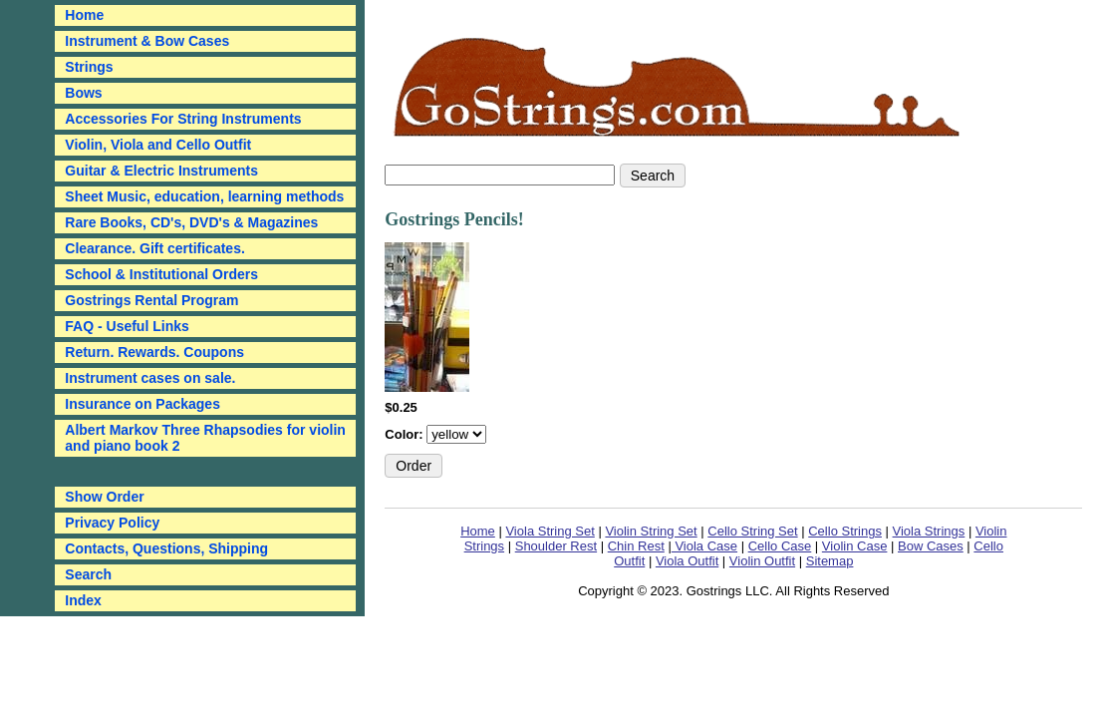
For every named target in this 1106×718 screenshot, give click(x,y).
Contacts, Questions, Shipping (166, 548)
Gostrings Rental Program (151, 300)
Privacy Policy (112, 523)
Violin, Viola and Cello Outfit (158, 145)
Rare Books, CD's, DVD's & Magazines (191, 222)
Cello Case (780, 545)
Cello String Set (752, 531)
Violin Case (855, 545)
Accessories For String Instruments (183, 119)
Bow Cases (931, 545)
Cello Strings (845, 531)
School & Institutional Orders (161, 274)
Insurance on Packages (142, 404)
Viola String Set (549, 531)
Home (477, 531)
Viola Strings (929, 531)
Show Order (104, 497)
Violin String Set (650, 531)
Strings (89, 67)
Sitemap (830, 560)
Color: (405, 434)
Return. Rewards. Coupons (154, 352)
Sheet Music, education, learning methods (204, 196)
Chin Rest (636, 545)
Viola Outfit (687, 560)
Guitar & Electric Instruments (161, 171)
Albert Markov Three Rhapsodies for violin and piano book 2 (205, 438)
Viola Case (704, 545)
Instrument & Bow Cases (147, 41)
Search (88, 574)
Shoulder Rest (556, 545)
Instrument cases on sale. (150, 378)
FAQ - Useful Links (126, 326)
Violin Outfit (762, 560)
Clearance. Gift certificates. (155, 248)
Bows (83, 93)
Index (83, 600)
